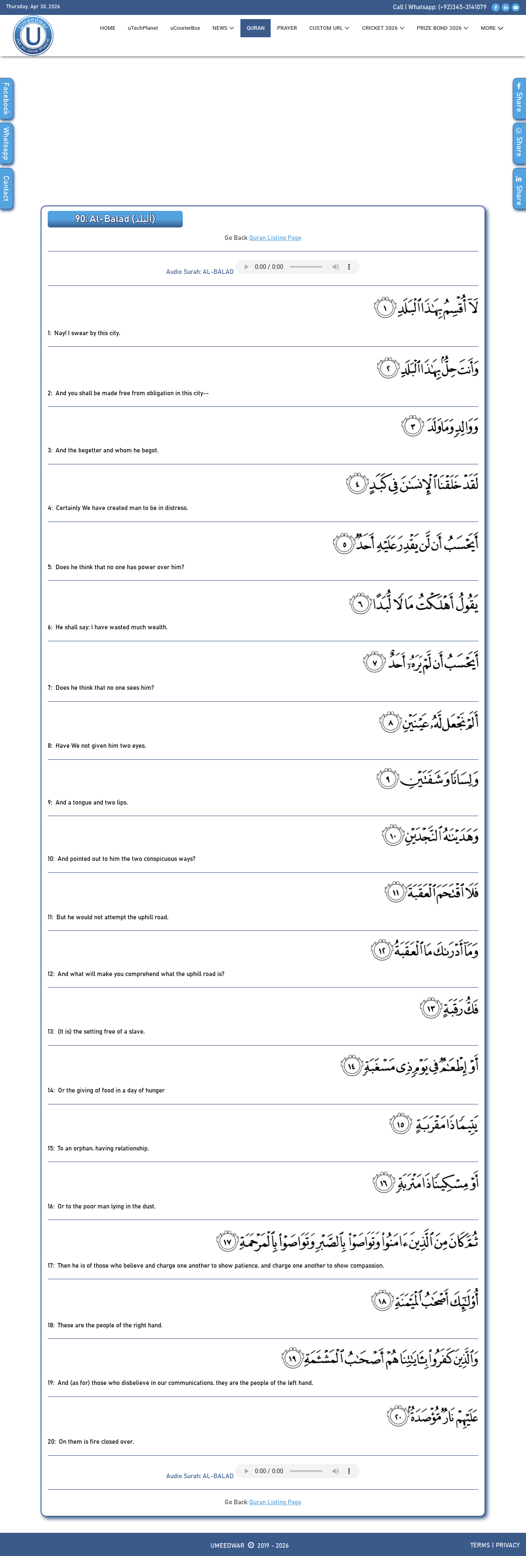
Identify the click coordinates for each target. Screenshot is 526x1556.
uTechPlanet (143, 28)
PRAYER (287, 28)
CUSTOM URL (329, 28)
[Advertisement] (263, 133)
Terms (480, 1545)
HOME (108, 28)
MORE (492, 28)
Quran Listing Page (275, 238)
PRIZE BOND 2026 (442, 28)
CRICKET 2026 (383, 28)
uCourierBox (185, 28)
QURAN (256, 28)
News (223, 28)
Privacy (508, 1545)
